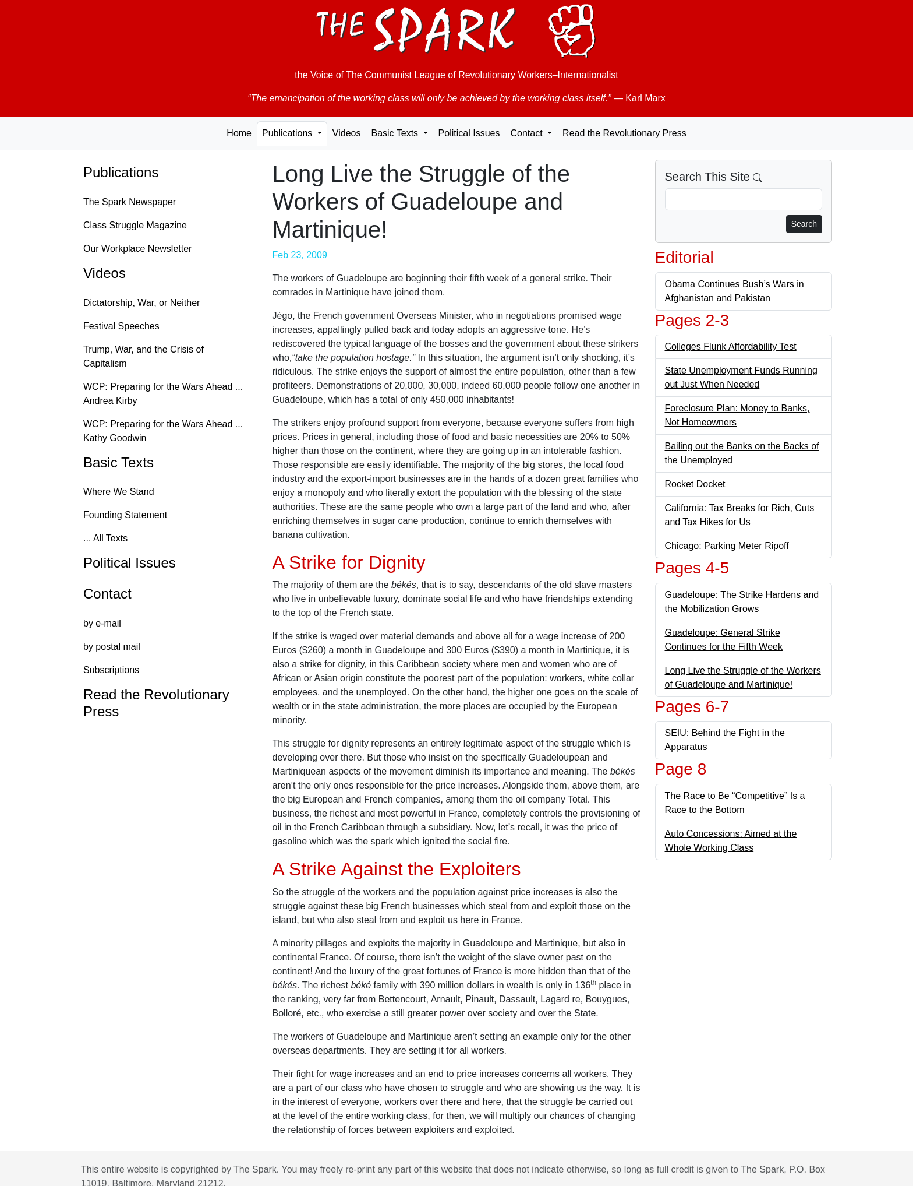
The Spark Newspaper (129, 202)
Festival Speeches (121, 326)
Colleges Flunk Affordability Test (731, 346)
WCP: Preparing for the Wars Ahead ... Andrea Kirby (163, 394)
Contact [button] (527, 133)
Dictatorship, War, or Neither (141, 303)
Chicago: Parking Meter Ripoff (727, 546)
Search (804, 223)
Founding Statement (125, 515)
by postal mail (111, 647)
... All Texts (105, 538)
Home (239, 133)
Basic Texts (118, 462)
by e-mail (102, 623)
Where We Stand (118, 492)
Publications (120, 172)
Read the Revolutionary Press (624, 133)
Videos (346, 133)
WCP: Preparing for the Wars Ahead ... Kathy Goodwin (163, 431)
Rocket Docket (695, 484)
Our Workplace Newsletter (137, 249)
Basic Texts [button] (395, 133)
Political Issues (469, 133)
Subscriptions (111, 670)
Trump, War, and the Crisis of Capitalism (143, 356)
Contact (107, 593)
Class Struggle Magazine (135, 225)
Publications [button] (288, 133)
